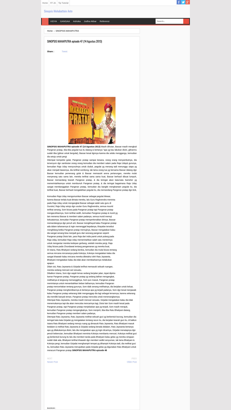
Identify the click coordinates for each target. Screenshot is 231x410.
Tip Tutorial (63, 3)
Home (45, 3)
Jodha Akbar (90, 21)
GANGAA (65, 21)
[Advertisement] (92, 76)
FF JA (53, 3)
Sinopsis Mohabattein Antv (58, 11)
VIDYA (53, 21)
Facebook (179, 2)
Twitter (183, 2)
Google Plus (187, 2)
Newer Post (52, 362)
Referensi (104, 21)
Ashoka (77, 21)
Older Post (132, 362)
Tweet (64, 51)
